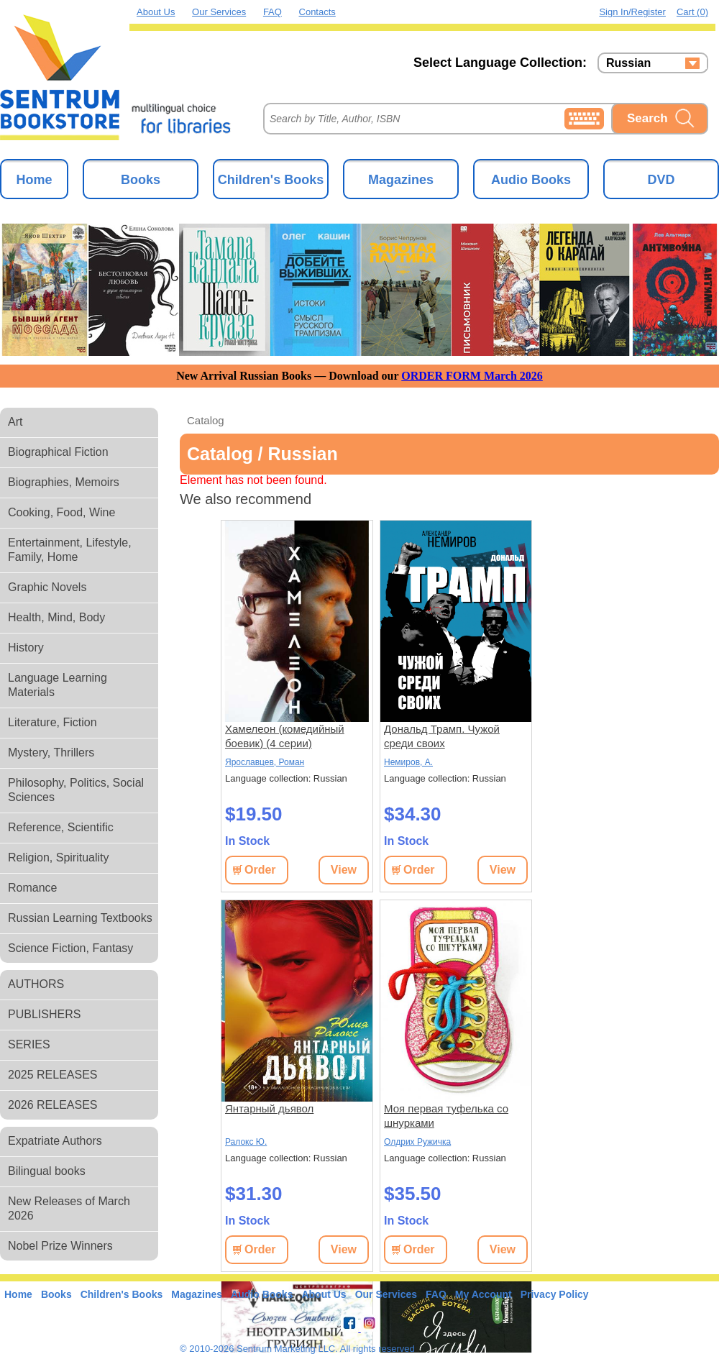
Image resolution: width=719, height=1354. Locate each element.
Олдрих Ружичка (417, 1142)
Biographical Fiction (58, 452)
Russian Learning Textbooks (80, 918)
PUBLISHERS (44, 1014)
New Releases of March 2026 (69, 1208)
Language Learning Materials (57, 685)
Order (260, 870)
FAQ (272, 11)
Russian (628, 63)
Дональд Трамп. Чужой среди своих (442, 736)
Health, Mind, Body (56, 617)
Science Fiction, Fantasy (70, 948)
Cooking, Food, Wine (61, 512)
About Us (156, 11)
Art (15, 422)
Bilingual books (47, 1171)
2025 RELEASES (53, 1075)
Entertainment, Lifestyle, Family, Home (70, 549)
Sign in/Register (632, 11)
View (344, 870)
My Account (483, 1294)
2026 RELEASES (53, 1105)
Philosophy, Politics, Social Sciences (76, 790)
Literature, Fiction (52, 722)
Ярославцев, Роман (264, 762)
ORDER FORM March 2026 (472, 376)
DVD (660, 180)
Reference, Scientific (61, 827)
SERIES (29, 1044)
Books (140, 180)
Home (34, 180)
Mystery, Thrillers (51, 752)
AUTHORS (36, 984)
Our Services (219, 11)
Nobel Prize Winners (60, 1246)
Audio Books (531, 180)
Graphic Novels (47, 587)
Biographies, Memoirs (63, 482)
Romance (32, 888)
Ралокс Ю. (246, 1142)
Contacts (317, 11)
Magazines (401, 180)
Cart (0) (692, 11)
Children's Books (271, 180)
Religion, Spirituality (58, 857)
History (26, 647)
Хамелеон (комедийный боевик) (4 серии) (284, 736)
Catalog (205, 420)
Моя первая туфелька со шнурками (446, 1115)
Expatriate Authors (55, 1141)
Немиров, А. (408, 762)
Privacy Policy (555, 1294)
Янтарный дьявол (269, 1108)
